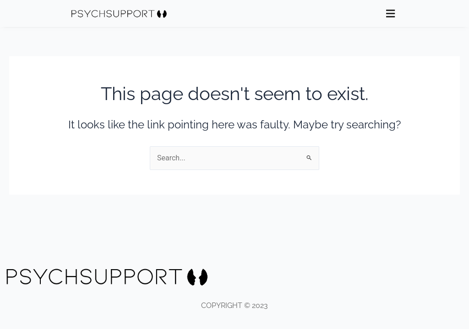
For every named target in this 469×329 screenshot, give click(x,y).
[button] (390, 13)
